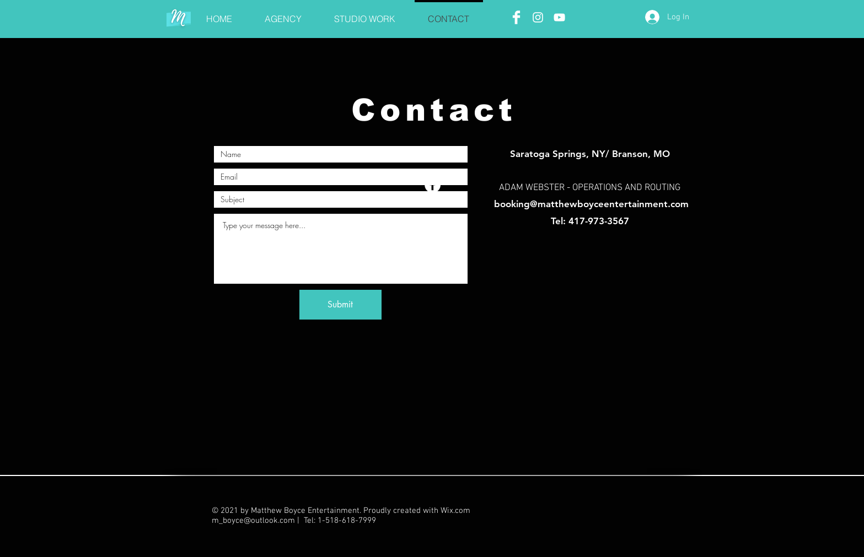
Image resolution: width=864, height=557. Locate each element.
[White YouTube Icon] (559, 17)
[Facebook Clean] (516, 17)
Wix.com (455, 511)
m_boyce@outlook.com (253, 521)
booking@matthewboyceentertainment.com (591, 203)
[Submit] (340, 305)
